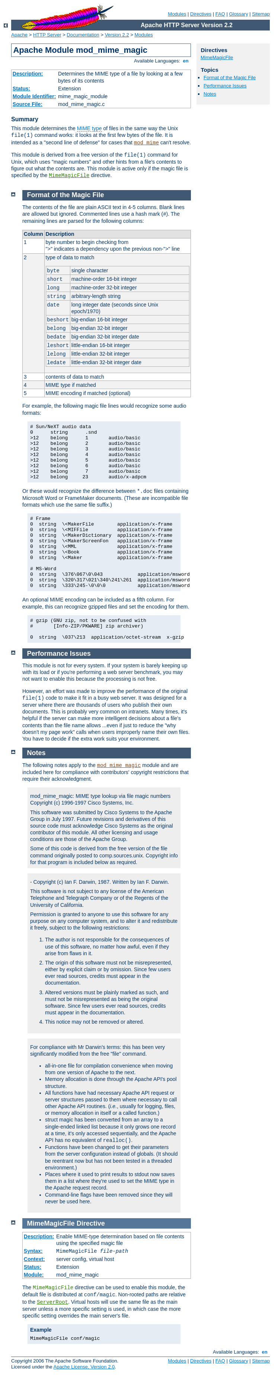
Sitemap (261, 14)
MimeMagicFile (69, 176)
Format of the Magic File (230, 77)
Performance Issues (225, 86)
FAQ (220, 14)
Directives (200, 14)
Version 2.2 (117, 35)
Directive (91, 1223)
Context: (34, 1259)
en (186, 61)
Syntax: (33, 1251)
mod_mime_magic (119, 765)
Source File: (27, 104)
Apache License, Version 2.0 (84, 1367)
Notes (210, 94)
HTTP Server (47, 35)
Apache (19, 35)
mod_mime (146, 143)
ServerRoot (52, 1302)
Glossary (238, 14)
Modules (177, 14)
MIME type (89, 128)
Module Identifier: (34, 96)
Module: (34, 1275)
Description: (28, 74)
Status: (21, 89)
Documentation (83, 35)
